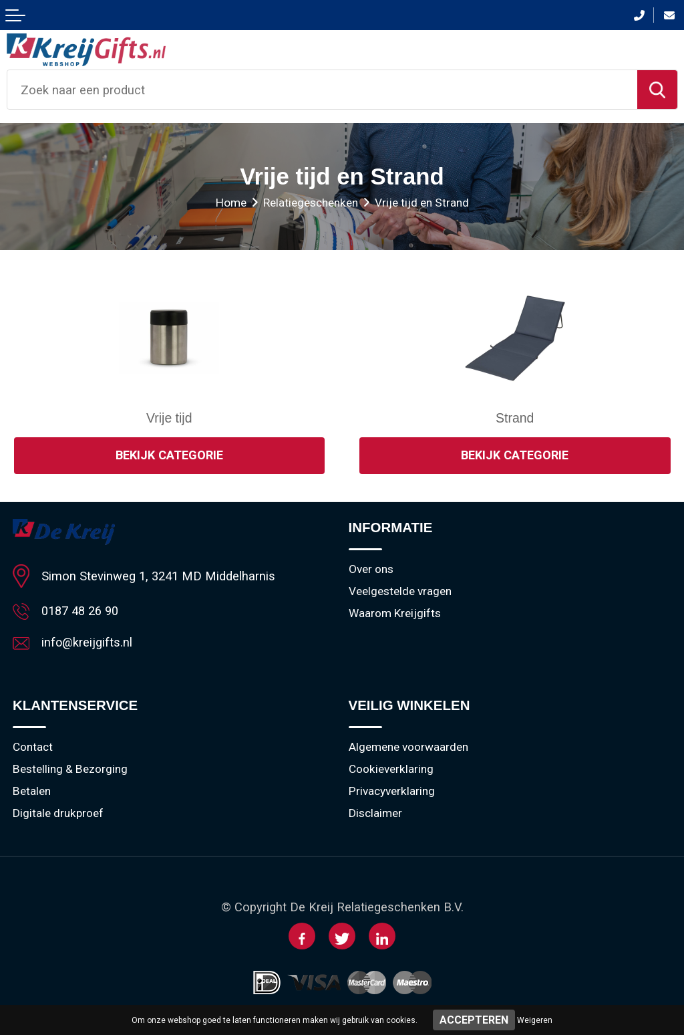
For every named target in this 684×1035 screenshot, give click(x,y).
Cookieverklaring (391, 770)
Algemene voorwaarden (408, 747)
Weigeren (534, 1020)
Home (231, 202)
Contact (33, 747)
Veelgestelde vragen (400, 592)
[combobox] (322, 89)
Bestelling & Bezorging (70, 770)
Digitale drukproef (58, 814)
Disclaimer (375, 814)
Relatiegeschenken (310, 202)
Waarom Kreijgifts (395, 614)
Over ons (371, 570)
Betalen (32, 792)
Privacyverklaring (392, 792)
